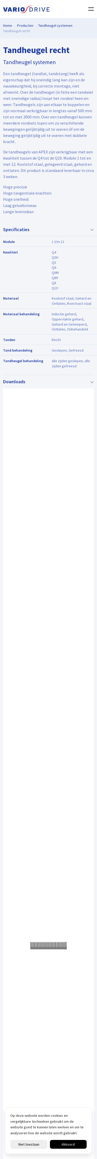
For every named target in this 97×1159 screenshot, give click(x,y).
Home (7, 25)
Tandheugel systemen (55, 25)
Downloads (14, 381)
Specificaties (16, 229)
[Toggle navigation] (89, 9)
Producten (25, 25)
